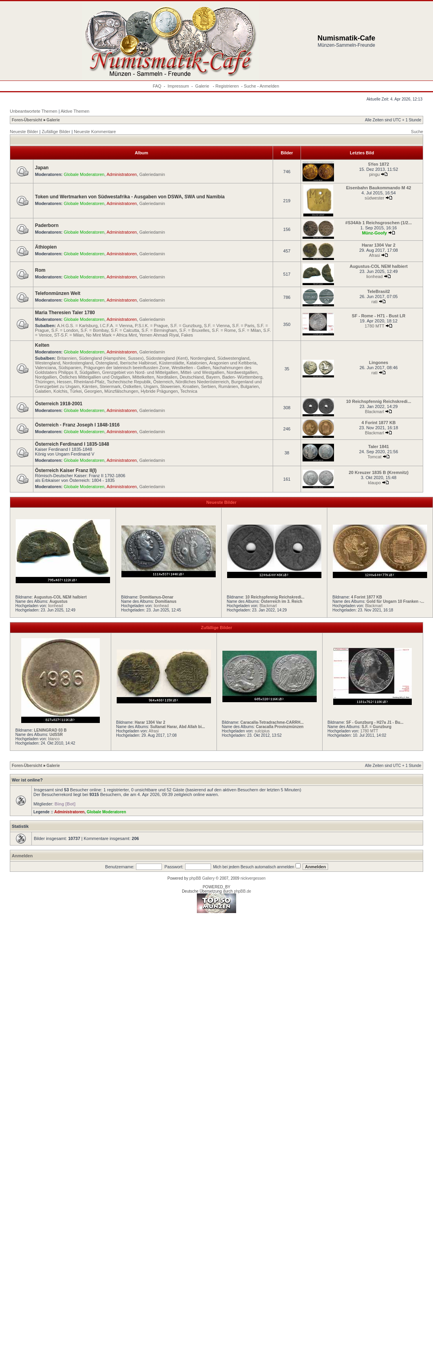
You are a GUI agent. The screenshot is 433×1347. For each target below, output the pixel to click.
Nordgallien (46, 377)
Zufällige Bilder (56, 131)
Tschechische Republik (129, 381)
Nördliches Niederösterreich (202, 381)
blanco (53, 739)
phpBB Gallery (202, 878)
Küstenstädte (171, 363)
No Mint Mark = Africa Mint (111, 335)
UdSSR (56, 734)
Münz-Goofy (374, 233)
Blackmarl (374, 411)
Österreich (163, 381)
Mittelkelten (143, 377)
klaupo (374, 482)
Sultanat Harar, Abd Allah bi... (177, 727)
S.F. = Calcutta (125, 330)
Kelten (42, 345)
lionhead (374, 276)
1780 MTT (374, 326)
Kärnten (89, 386)
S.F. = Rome (224, 330)
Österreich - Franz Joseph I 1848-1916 (77, 425)
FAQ (157, 86)
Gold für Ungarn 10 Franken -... (395, 601)
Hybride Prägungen (159, 391)
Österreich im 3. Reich (282, 601)
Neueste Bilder (24, 131)
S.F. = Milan (249, 330)
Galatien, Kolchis (51, 391)
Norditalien (166, 377)
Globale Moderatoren (84, 174)
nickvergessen (253, 878)
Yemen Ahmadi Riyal (159, 335)
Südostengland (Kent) (167, 358)
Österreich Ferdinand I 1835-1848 (72, 444)
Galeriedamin (152, 174)
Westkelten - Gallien (191, 367)
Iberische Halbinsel (138, 363)
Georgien (93, 391)
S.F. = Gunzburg (186, 325)
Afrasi (374, 255)
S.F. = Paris (243, 325)
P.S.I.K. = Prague (151, 325)
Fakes (187, 335)
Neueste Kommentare (95, 131)
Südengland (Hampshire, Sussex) (111, 358)
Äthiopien (46, 247)
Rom (40, 270)
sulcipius (262, 731)
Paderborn (47, 225)
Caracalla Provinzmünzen (279, 727)
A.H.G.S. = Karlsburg (77, 325)
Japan (42, 167)
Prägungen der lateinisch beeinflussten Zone (126, 367)
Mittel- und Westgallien (202, 372)
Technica (188, 391)
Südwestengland (233, 358)
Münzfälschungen (121, 391)
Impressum (178, 86)
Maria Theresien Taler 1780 (65, 312)
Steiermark (110, 386)
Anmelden (269, 86)
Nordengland (202, 358)
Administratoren (121, 174)
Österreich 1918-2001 (59, 403)
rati (374, 301)
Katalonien (197, 363)
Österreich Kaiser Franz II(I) (66, 470)
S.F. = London (64, 330)
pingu (374, 174)
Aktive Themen (75, 111)
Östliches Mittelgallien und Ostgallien (94, 377)
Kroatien (191, 386)
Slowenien (170, 386)
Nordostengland (77, 363)
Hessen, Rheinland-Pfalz (81, 381)
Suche (250, 86)
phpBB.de (242, 891)
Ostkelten (132, 386)
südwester (374, 198)
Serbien (208, 386)
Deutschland (192, 377)
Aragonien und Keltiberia (232, 363)
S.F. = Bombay (94, 330)
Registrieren (227, 86)
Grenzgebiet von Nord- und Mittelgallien (140, 372)
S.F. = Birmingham (159, 330)
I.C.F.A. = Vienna (116, 325)
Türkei (76, 391)
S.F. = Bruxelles (194, 330)
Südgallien (89, 372)
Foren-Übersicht (27, 120)
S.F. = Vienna (217, 325)
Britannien (67, 358)
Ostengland (106, 363)
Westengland (47, 363)
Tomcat (374, 456)
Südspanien (70, 367)
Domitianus (165, 601)
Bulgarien (249, 386)
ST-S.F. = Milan (69, 335)
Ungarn (150, 386)
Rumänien (228, 386)
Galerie (203, 86)
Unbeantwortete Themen (33, 111)
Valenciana (45, 367)
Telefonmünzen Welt (58, 293)
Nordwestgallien (242, 372)
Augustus (59, 601)
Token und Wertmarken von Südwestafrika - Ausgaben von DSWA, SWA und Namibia (130, 196)
